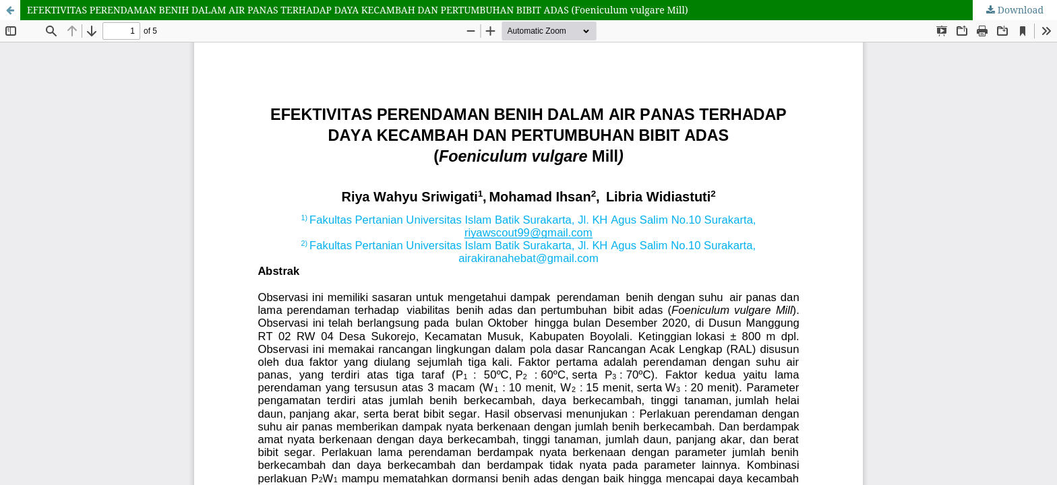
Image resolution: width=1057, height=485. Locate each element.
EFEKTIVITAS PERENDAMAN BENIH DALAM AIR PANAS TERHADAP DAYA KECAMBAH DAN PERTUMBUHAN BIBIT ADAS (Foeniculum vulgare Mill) (357, 9)
